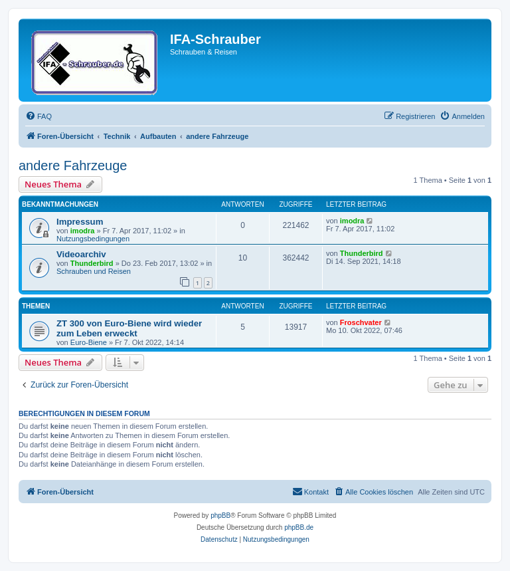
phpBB (220, 515)
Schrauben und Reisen (93, 271)
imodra (82, 231)
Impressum (79, 222)
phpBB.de (298, 527)
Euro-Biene (88, 342)
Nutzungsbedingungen (92, 239)
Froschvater (361, 322)
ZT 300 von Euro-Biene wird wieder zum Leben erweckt (129, 328)
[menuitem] (38, 116)
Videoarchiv (81, 254)
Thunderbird (92, 263)
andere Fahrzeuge (73, 165)
